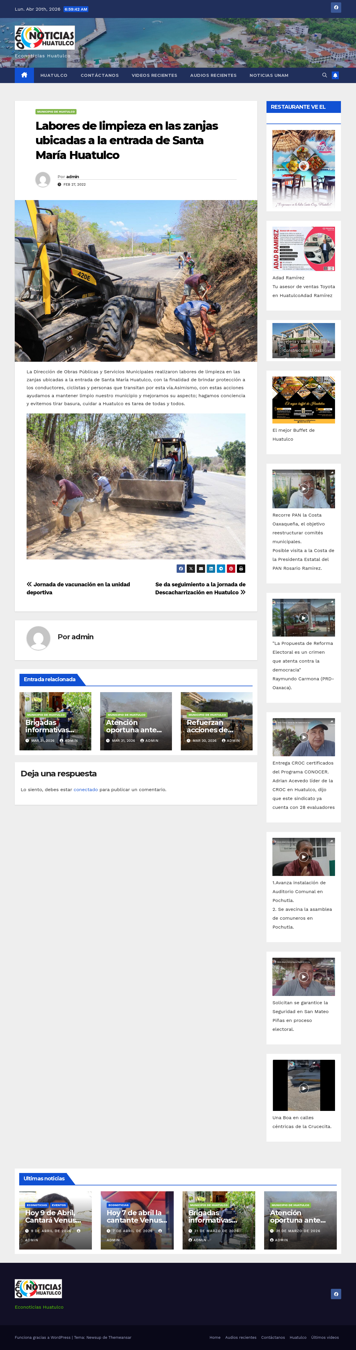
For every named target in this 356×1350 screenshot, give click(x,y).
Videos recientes (154, 75)
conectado (86, 789)
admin (72, 176)
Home (214, 1337)
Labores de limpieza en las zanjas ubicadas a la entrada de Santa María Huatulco (126, 140)
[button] (324, 75)
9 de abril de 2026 (52, 1231)
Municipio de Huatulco (56, 111)
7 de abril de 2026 (133, 1231)
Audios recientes (213, 75)
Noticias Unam (269, 75)
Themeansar (119, 1337)
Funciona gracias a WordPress (43, 1337)
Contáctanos (100, 75)
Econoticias (37, 1205)
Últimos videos (325, 1337)
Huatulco (54, 75)
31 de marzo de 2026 (216, 1231)
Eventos (59, 1205)
